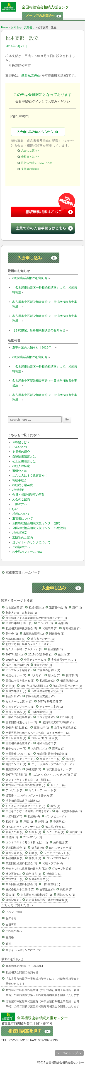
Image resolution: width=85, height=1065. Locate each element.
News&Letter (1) (15, 638)
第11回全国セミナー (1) (67, 685)
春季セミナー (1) (16, 748)
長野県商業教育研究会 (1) (47, 691)
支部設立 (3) (47, 889)
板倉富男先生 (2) (39, 879)
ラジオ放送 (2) (46, 717)
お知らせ (16, 27)
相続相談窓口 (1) (47, 743)
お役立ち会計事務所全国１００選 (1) (28, 644)
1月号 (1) (37, 675)
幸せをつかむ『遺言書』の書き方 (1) (28, 811)
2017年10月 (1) (32, 837)
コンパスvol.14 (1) (57, 858)
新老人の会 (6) (14, 832)
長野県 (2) (66, 889)
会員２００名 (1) (16, 712)
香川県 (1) (59, 821)
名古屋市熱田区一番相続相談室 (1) (47, 900)
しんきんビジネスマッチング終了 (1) (54, 774)
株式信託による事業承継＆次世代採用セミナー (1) (36, 618)
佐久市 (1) (64, 654)
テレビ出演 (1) (14, 790)
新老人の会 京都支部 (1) (21, 612)
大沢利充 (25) (14, 816)
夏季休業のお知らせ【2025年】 (33, 347)
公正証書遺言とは (24, 461)
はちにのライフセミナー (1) (23, 826)
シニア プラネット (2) (57, 853)
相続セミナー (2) (50, 759)
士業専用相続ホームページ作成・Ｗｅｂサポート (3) (38, 732)
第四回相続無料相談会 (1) (21, 884)
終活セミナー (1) (16, 675)
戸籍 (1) (28, 821)
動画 (8, 943)
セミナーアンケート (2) (43, 790)
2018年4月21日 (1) (17, 727)
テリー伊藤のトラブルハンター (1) (53, 764)
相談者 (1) (12, 821)
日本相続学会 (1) (42, 712)
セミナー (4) (58, 785)
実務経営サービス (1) (64, 659)
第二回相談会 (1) (55, 826)
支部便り (29, 27)
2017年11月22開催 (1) (34, 685)
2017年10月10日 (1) (40, 654)
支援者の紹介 (21, 451)
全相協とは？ (21, 442)
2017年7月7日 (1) (16, 774)
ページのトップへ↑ (69, 1053)
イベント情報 (14, 912)
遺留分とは (19, 470)
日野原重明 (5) (51, 884)
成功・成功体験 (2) (17, 665)
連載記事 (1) (13, 900)
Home (4, 27)
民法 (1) (10, 894)
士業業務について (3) (19, 753)
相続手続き (19, 480)
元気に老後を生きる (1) (20, 680)
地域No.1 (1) (39, 748)
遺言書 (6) (38, 847)
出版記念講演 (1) (33, 633)
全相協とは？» (30, 156)
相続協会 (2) (47, 680)
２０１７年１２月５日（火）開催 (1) (28, 779)
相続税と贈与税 (22, 485)
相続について (21, 513)
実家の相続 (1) (43, 665)
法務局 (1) (12, 837)
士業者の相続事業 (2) (19, 717)
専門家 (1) (76, 832)
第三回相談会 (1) (16, 847)
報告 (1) (55, 806)
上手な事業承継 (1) (66, 727)
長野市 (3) (72, 675)
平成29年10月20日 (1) (19, 623)
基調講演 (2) (13, 769)
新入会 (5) (54, 675)
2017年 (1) (66, 717)
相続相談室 (19, 532)
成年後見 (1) (33, 873)
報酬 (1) (33, 853)
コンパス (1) (45, 623)
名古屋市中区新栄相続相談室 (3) (25, 785)
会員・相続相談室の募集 (28, 494)
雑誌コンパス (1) (16, 764)
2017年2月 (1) (14, 654)
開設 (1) (70, 759)
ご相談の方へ (21, 547)
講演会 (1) (58, 748)
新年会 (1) (12, 633)
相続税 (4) (34, 816)
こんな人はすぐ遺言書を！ (30, 475)
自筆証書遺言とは (24, 456)
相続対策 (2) (13, 696)
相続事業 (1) (49, 628)
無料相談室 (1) (71, 628)
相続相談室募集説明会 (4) (21, 628)
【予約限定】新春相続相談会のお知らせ (38, 330)
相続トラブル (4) (52, 863)
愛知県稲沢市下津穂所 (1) (58, 722)
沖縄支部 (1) (33, 769)
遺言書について (22, 518)
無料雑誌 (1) (60, 842)
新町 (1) (77, 607)
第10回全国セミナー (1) (20, 759)
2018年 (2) (12, 659)
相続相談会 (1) (14, 858)
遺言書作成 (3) (58, 607)
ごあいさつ (19, 447)
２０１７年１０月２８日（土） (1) (27, 842)
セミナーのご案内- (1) (19, 701)
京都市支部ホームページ (23, 572)
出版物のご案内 (22, 537)
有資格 (10, 937)
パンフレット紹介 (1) (19, 670)
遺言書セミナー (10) (43, 638)
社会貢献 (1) (13, 873)
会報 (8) (63, 623)
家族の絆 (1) (41, 727)
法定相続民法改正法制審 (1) (23, 800)
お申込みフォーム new (27, 552)
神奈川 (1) (35, 858)
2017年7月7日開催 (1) (45, 738)
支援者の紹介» (30, 168)
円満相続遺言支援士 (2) (40, 696)
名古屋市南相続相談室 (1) (36, 894)
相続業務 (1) (55, 649)
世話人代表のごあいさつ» (37, 162)
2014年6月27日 (16, 46)
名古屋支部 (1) (14, 607)
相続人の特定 (21, 466)
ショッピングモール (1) (20, 706)
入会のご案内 (21, 499)
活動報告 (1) (53, 873)
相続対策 (18, 490)
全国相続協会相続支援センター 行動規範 (39, 528)
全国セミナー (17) (35, 659)
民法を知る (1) (66, 894)
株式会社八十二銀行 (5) (20, 889)
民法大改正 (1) (14, 879)
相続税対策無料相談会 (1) (52, 753)
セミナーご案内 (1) (51, 706)
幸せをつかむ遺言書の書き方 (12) (26, 868)
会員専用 (11, 924)
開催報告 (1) (56, 633)
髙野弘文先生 (30, 75)
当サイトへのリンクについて (31, 542)
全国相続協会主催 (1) (19, 743)
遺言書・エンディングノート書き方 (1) (29, 795)
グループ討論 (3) (62, 868)
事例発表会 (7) (14, 853)
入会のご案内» (30, 150)
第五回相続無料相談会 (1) (21, 863)
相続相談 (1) (36, 607)
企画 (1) (10, 685)
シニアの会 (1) (55, 832)
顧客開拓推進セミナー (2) (21, 722)
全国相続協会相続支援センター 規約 (36, 523)
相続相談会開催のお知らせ (30, 278)
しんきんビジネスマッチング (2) (25, 806)
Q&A (15, 509)
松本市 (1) (35, 832)
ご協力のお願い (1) (48, 670)
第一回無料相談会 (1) (69, 811)
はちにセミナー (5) (60, 847)
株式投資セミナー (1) (59, 769)
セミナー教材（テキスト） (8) (24, 649)
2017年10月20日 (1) (50, 701)
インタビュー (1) (55, 816)
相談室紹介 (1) (69, 680)
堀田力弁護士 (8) (16, 691)
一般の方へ (19, 504)
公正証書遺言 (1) (16, 738)
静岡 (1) (43, 821)
